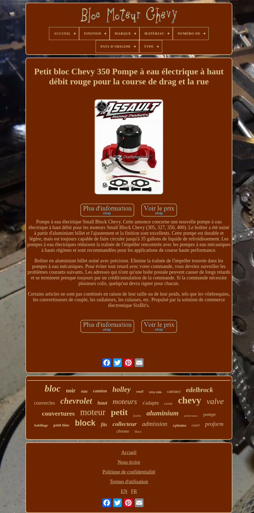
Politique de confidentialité (129, 472)
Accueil (128, 452)
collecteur (124, 424)
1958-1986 (155, 392)
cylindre (179, 425)
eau (84, 391)
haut (102, 403)
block (85, 423)
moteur (92, 412)
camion (100, 390)
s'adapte (150, 403)
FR (134, 491)
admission (154, 424)
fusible (137, 415)
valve (215, 401)
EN (124, 491)
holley (121, 389)
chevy (189, 400)
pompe (209, 414)
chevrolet (76, 401)
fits (104, 424)
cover (168, 404)
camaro (174, 391)
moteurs (125, 401)
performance (191, 415)
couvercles (44, 403)
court (196, 425)
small (140, 391)
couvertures (58, 413)
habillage (41, 425)
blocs (138, 431)
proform (214, 424)
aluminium (162, 413)
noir (71, 390)
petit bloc (61, 425)
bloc (53, 388)
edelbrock (199, 389)
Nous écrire (129, 462)
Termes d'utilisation (129, 481)
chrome (122, 431)
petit (119, 412)
